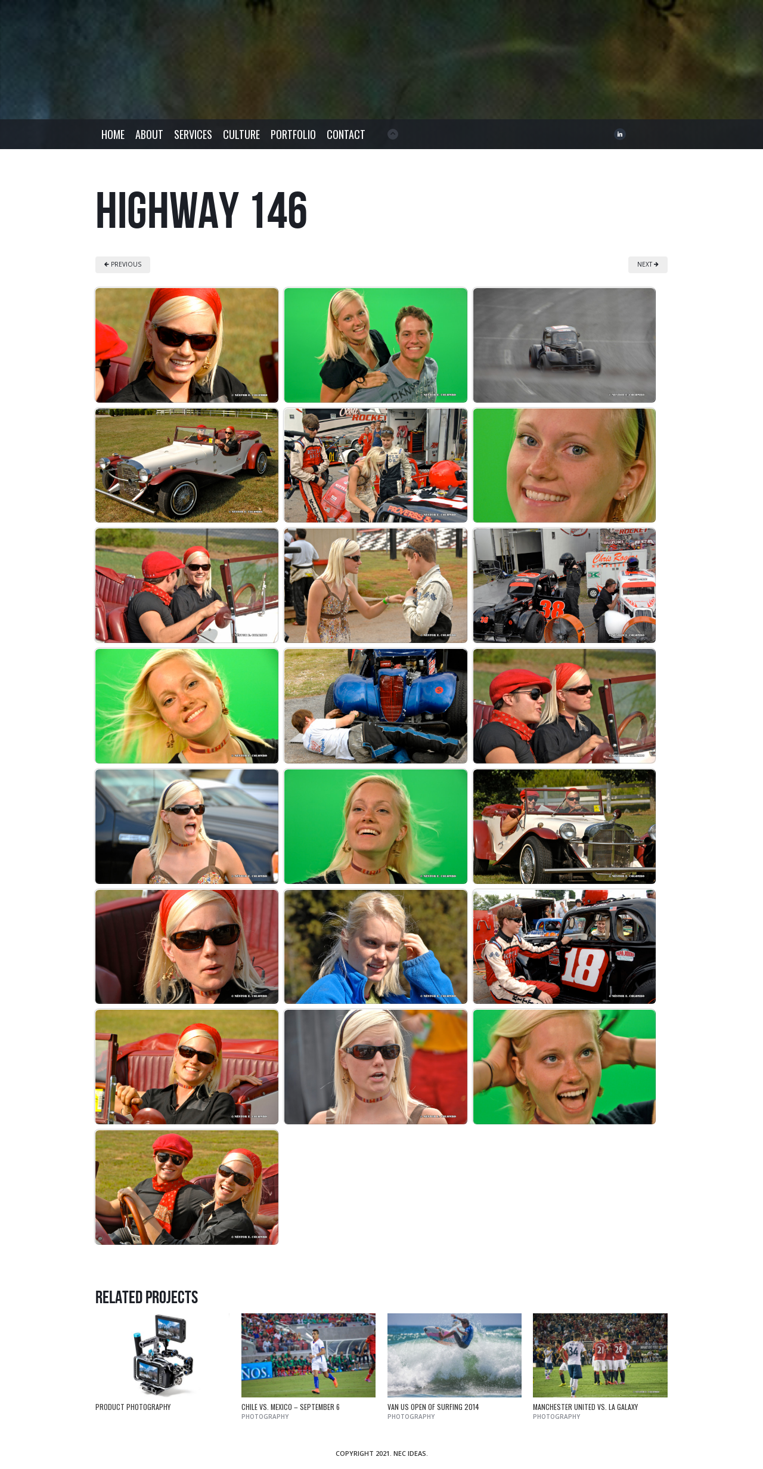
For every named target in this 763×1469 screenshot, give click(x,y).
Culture (241, 134)
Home (113, 134)
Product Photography (132, 1407)
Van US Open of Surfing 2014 (433, 1407)
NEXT (648, 264)
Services (193, 134)
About (149, 134)
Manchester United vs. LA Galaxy (585, 1407)
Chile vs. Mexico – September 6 (290, 1407)
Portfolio (293, 134)
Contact (346, 134)
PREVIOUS (122, 264)
